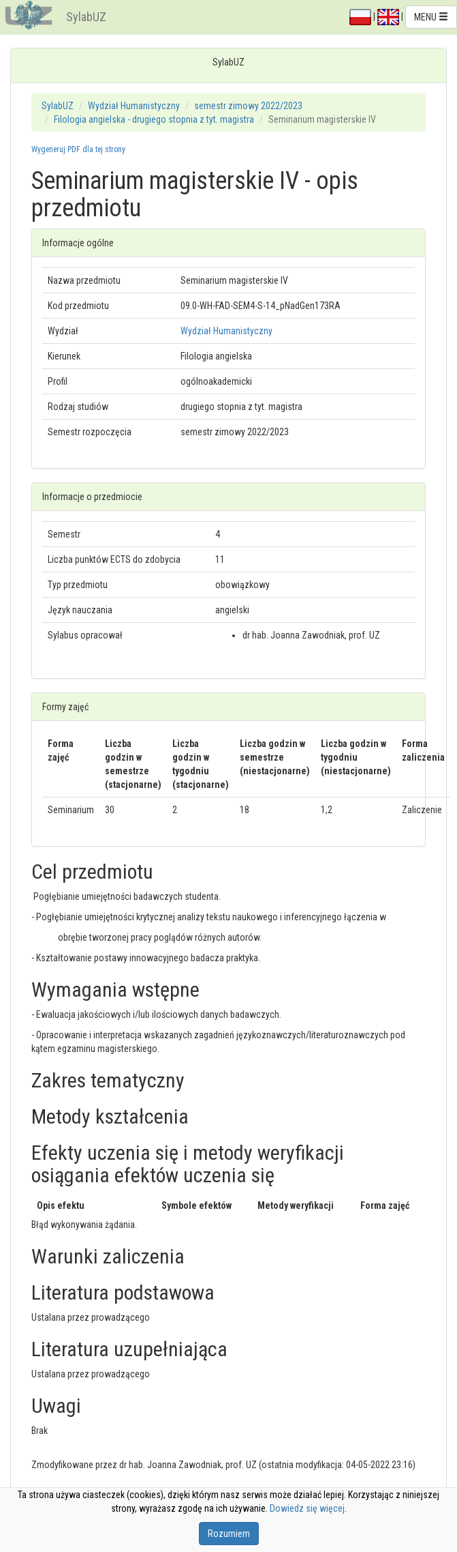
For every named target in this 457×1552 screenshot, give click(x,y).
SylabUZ (86, 17)
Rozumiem (229, 1533)
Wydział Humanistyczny (134, 105)
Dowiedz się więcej (307, 1508)
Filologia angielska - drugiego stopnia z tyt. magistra (154, 119)
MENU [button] (431, 17)
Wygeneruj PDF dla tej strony (78, 149)
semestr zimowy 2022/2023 (248, 105)
